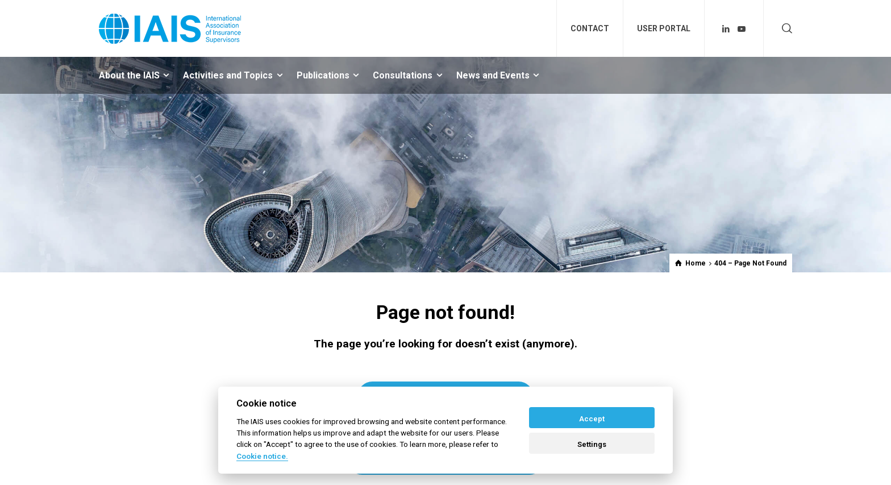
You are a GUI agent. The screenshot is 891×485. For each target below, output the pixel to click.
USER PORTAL (663, 28)
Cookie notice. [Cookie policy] (262, 456)
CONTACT (590, 28)
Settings (591, 444)
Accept (592, 418)
